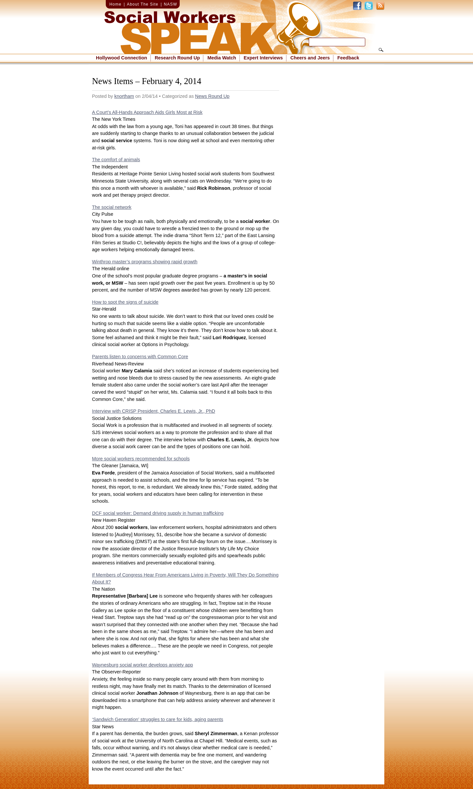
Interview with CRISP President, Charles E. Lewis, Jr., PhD (153, 411)
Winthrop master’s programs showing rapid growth (144, 261)
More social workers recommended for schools (141, 458)
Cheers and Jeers (310, 57)
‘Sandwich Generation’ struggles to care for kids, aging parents (157, 719)
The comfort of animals (116, 159)
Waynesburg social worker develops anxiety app (142, 665)
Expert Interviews (263, 57)
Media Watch (221, 57)
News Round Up (212, 96)
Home (115, 4)
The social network (111, 207)
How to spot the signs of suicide (125, 302)
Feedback (348, 57)
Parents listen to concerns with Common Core (140, 356)
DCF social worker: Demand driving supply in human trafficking (157, 513)
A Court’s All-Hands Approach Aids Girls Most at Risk (147, 112)
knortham (124, 96)
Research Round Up (177, 57)
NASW (170, 4)
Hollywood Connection (121, 57)
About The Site (142, 4)
